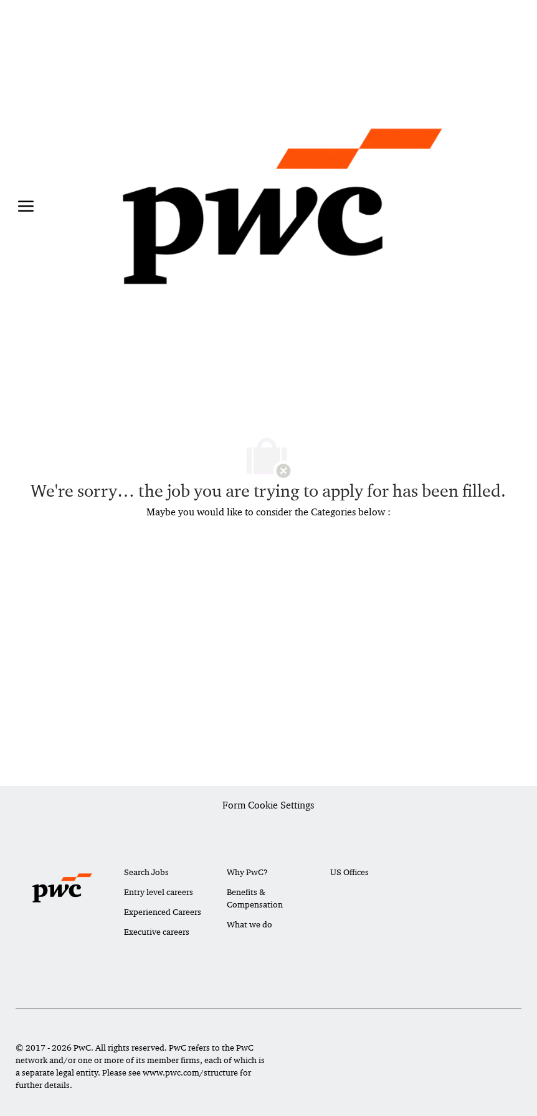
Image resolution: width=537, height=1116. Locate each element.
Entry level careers (158, 892)
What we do (249, 924)
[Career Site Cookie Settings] (268, 806)
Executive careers (156, 931)
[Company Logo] (282, 206)
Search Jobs (146, 872)
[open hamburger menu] (26, 206)
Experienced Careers (162, 911)
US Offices (349, 872)
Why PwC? (247, 872)
